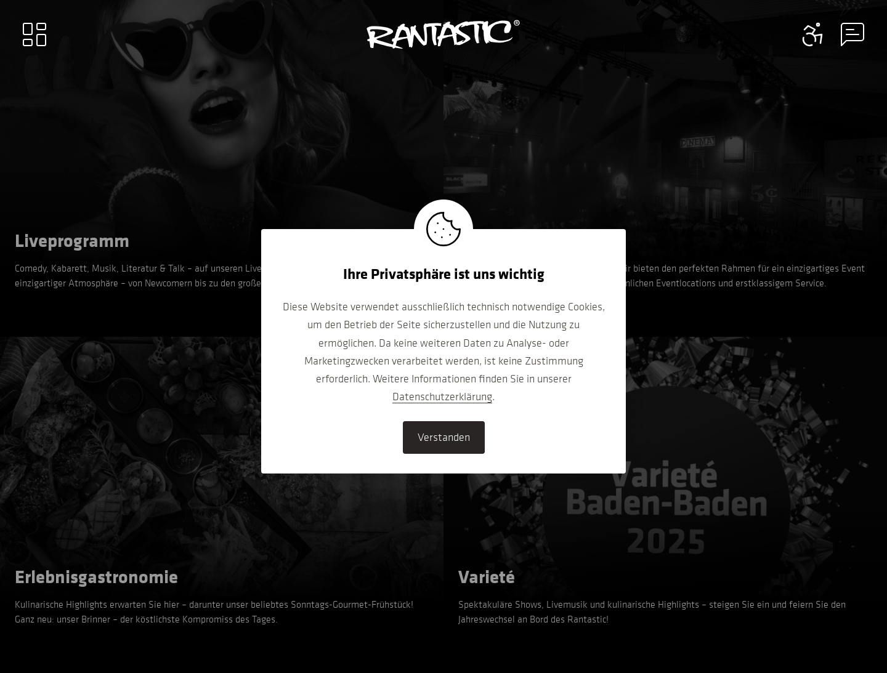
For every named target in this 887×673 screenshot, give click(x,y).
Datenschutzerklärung (442, 396)
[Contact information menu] (813, 34)
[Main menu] (34, 34)
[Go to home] (443, 34)
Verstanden (444, 437)
